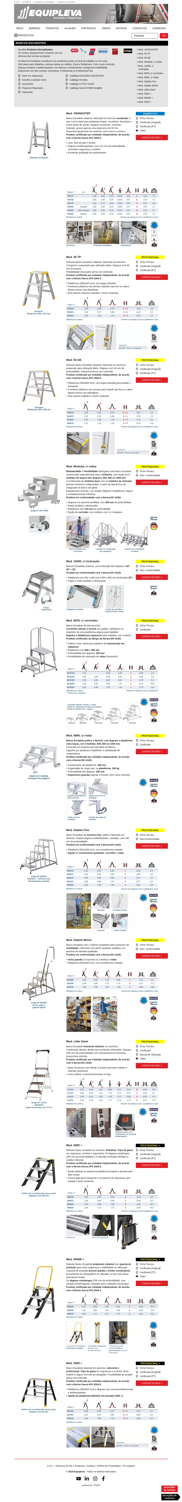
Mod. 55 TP (144, 53)
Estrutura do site (64, 1466)
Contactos (140, 28)
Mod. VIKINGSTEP (148, 49)
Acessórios (27, 84)
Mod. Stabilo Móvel (148, 85)
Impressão (27, 92)
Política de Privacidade (108, 1466)
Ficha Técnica (147, 118)
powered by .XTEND (91, 1485)
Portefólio (88, 28)
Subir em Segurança (32, 75)
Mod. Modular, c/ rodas (150, 62)
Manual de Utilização (150, 1054)
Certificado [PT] (147, 126)
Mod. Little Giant (146, 89)
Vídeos (106, 28)
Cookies (90, 1466)
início (19, 28)
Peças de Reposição (32, 88)
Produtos (27, 2)
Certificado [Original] (150, 122)
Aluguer (70, 28)
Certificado (145, 629)
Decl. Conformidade (150, 475)
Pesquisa (79, 1466)
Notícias (121, 28)
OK (163, 35)
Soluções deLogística (169, 1497)
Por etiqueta (128, 1466)
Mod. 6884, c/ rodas (148, 77)
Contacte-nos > (152, 137)
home (16, 2)
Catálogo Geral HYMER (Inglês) (85, 88)
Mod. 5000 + (144, 93)
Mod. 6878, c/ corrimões (150, 73)
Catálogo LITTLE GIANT (82, 84)
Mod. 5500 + (144, 102)
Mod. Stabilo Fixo (147, 81)
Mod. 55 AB (144, 57)
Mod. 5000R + (145, 98)
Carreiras (159, 28)
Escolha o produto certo (34, 80)
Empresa (34, 28)
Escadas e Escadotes (45, 2)
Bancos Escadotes (66, 2)
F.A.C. (50, 1466)
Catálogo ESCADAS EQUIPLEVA (86, 75)
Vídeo (143, 130)
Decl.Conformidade (149, 839)
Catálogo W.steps (78, 80)
